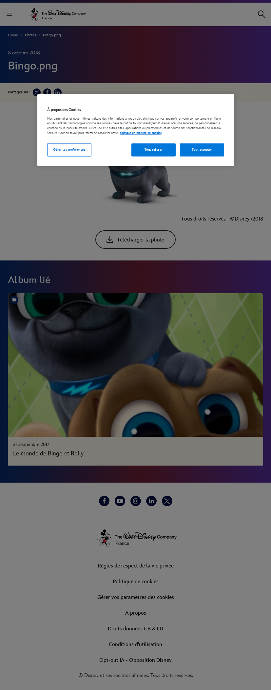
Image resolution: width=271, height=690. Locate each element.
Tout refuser (154, 150)
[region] (135, 130)
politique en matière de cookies (141, 133)
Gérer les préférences (69, 150)
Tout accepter (202, 150)
